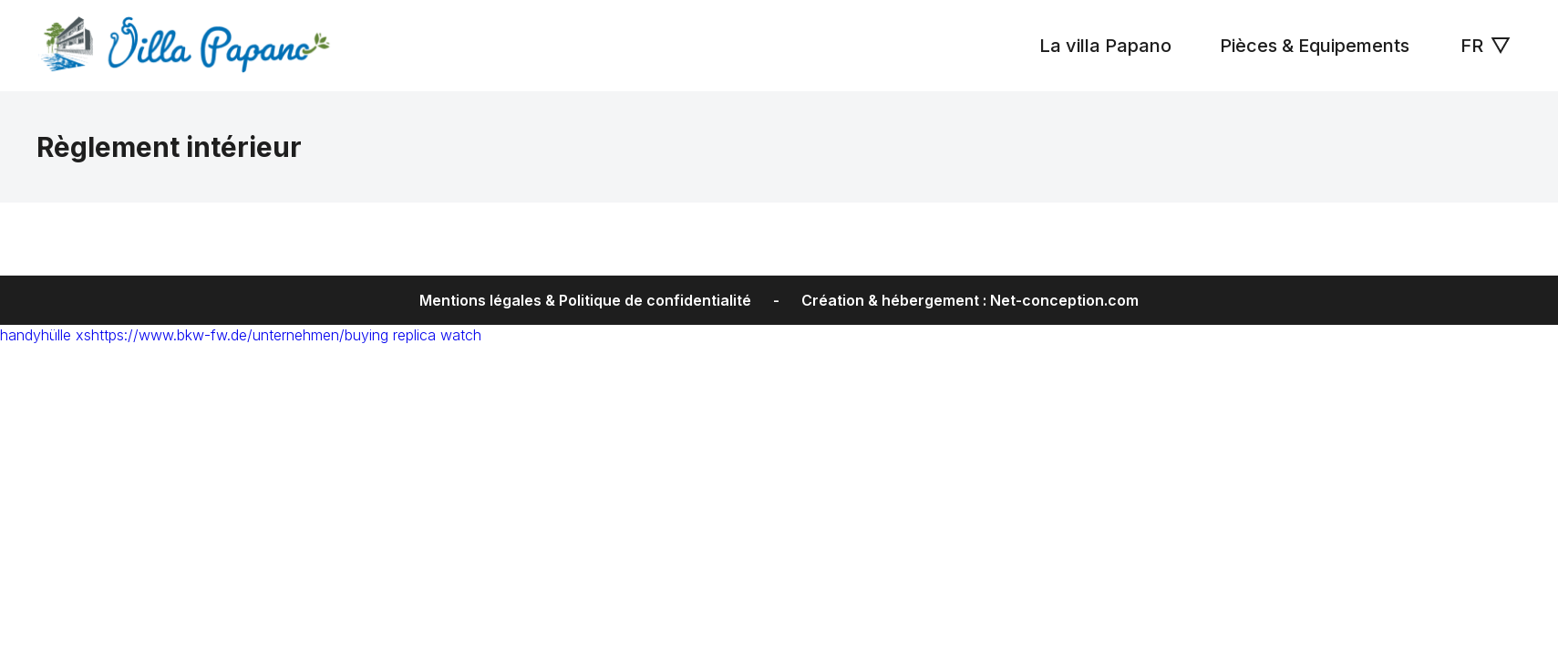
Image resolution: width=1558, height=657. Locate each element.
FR (1485, 46)
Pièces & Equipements (1312, 46)
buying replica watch (413, 335)
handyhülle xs (45, 335)
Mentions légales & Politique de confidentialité (585, 300)
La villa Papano (1103, 46)
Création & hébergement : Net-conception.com (970, 300)
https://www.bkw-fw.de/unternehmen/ (218, 335)
